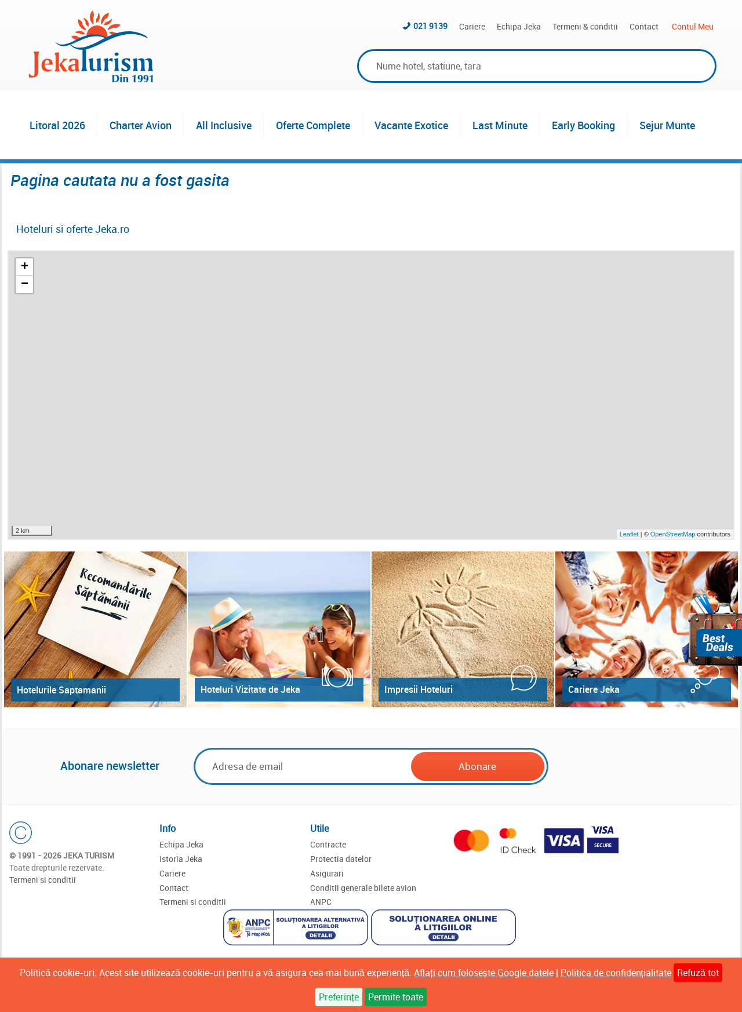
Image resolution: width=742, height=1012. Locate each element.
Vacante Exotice (411, 125)
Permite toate (395, 997)
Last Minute (500, 125)
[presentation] (639, 767)
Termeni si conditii (42, 879)
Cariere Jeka (594, 689)
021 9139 (430, 26)
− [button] (24, 284)
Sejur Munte (667, 125)
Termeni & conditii (585, 26)
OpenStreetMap (673, 534)
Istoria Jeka (180, 858)
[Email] (303, 766)
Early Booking (583, 125)
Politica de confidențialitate (616, 972)
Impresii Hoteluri (418, 689)
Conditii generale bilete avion (363, 887)
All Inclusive (224, 125)
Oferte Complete (313, 125)
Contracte (328, 844)
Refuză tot (698, 972)
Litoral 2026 (57, 125)
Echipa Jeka (519, 26)
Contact (644, 26)
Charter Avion (141, 125)
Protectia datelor (341, 858)
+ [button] (24, 267)
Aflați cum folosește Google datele (483, 972)
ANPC (321, 901)
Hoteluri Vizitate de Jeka (250, 689)
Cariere (472, 26)
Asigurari (327, 873)
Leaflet (629, 534)
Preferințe (338, 997)
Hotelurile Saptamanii (61, 690)
